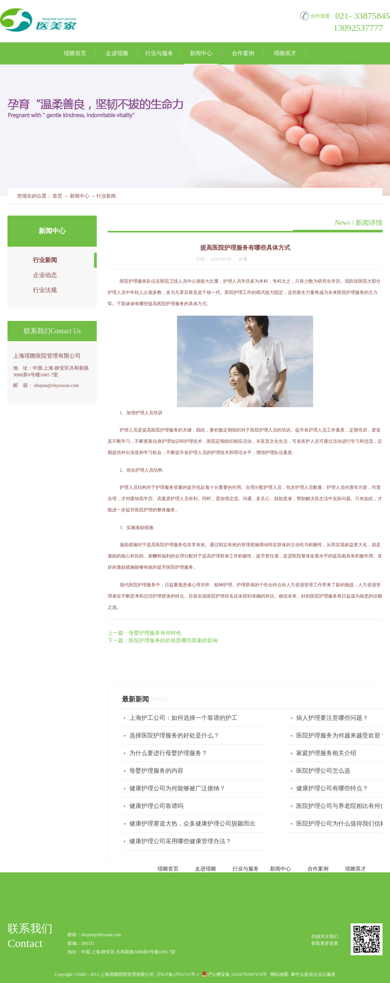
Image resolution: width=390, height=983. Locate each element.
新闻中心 (79, 196)
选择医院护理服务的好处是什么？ (174, 735)
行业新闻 (106, 196)
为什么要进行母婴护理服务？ (168, 753)
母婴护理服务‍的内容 (156, 770)
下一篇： (163, 640)
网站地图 (278, 974)
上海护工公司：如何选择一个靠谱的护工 (183, 718)
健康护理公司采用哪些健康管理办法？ (180, 841)
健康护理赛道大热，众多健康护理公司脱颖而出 (192, 823)
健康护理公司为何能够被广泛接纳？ (177, 788)
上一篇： (144, 633)
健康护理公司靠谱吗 (156, 806)
